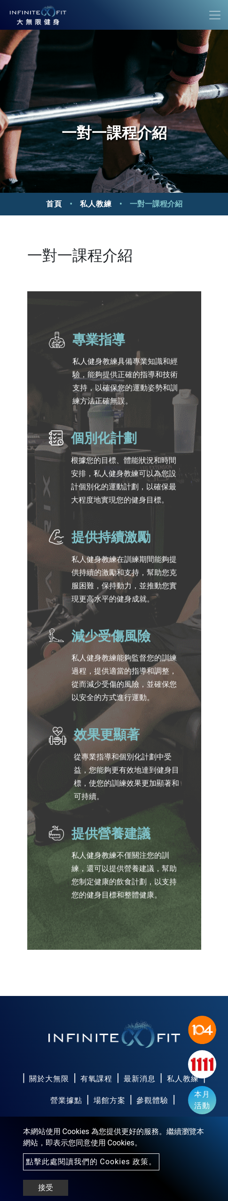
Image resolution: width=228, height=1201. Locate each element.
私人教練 (96, 203)
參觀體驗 (152, 1100)
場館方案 (110, 1100)
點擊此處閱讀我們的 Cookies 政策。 (91, 1161)
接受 (45, 1187)
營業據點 (66, 1100)
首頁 (54, 203)
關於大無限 (49, 1078)
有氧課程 (96, 1078)
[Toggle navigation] (215, 15)
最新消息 (140, 1078)
